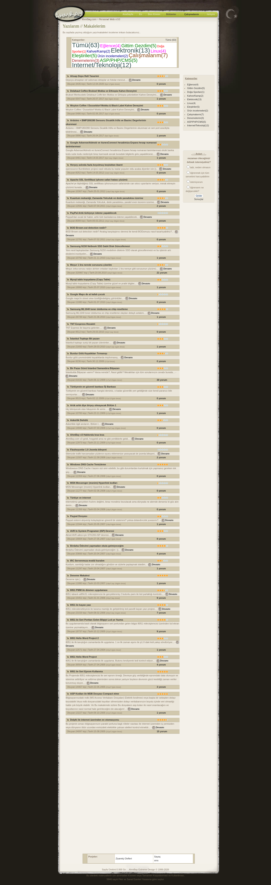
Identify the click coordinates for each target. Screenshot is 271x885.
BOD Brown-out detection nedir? (88, 227)
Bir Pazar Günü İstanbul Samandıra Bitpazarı (95, 368)
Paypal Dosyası (78, 516)
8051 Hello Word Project (83, 657)
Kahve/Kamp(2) (98, 51)
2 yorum (161, 206)
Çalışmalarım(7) (148, 55)
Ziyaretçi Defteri (124, 858)
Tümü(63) (86, 45)
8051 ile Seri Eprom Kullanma (86, 671)
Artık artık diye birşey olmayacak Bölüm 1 (93, 405)
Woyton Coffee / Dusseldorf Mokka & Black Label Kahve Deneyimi (106, 105)
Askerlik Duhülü (79, 420)
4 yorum (161, 553)
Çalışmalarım (191, 14)
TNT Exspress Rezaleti (82, 324)
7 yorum (161, 612)
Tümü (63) (170, 40)
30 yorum (162, 380)
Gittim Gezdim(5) (138, 45)
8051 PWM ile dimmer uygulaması (88, 590)
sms (156, 860)
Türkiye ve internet (80, 497)
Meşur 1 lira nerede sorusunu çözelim (91, 265)
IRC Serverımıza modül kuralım (87, 560)
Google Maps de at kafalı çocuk (87, 294)
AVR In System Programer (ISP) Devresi (92, 531)
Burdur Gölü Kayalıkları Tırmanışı (88, 353)
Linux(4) (158, 51)
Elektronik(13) (130, 50)
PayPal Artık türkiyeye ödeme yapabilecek (93, 213)
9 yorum (161, 598)
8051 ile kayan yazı (80, 605)
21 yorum (162, 272)
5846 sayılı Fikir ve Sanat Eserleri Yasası (128, 879)
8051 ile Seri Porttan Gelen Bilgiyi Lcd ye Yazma (96, 619)
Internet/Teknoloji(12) (101, 64)
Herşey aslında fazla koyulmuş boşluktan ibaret (96, 165)
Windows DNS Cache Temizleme (88, 464)
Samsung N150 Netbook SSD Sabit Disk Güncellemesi (100, 246)
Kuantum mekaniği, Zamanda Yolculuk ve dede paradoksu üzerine (106, 198)
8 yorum (161, 539)
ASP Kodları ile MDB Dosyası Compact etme (94, 693)
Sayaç (157, 856)
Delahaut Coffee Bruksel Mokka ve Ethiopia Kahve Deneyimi (103, 91)
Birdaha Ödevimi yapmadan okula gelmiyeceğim (96, 546)
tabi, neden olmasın (200, 167)
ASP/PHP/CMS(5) (118, 60)
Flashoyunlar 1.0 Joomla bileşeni (88, 449)
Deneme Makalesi (80, 575)
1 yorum (161, 98)
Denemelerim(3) (85, 60)
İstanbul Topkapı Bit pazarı (85, 338)
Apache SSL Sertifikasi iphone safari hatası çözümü (98, 179)
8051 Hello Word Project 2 (84, 638)
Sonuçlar (198, 199)
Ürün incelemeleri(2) (112, 56)
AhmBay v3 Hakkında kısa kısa (87, 434)
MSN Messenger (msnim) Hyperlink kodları (93, 483)
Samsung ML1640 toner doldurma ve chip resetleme (99, 309)
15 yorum (162, 731)
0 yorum (161, 84)
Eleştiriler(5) (84, 55)
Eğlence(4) (110, 45)
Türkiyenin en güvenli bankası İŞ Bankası (93, 386)
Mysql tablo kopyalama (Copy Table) (90, 279)
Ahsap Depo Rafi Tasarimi (84, 76)
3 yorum (161, 687)
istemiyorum (196, 182)
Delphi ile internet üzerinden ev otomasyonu (94, 719)
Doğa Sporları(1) (195, 92)
